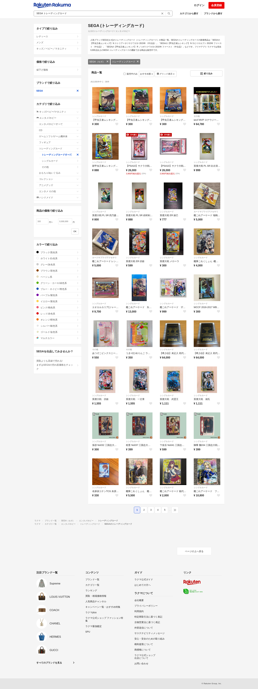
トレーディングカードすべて (60, 154)
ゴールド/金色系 (57, 332)
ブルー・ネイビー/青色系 (57, 289)
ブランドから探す (213, 13)
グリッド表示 (165, 74)
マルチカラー (57, 338)
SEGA (57, 90)
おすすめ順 (146, 74)
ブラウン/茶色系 (57, 270)
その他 (197, 116)
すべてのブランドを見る (49, 662)
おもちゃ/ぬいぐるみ (59, 173)
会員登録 (216, 5)
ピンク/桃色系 (57, 307)
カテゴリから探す (189, 13)
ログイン (199, 5)
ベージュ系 (57, 276)
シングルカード (99, 116)
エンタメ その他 (59, 191)
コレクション (59, 179)
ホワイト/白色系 (57, 258)
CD (59, 130)
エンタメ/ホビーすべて (59, 124)
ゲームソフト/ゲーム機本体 (59, 136)
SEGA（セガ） (99, 61)
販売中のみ (130, 74)
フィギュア (59, 142)
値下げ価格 (57, 69)
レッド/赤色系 (57, 313)
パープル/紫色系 (57, 295)
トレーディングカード (125, 61)
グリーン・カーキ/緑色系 (57, 283)
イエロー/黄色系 (57, 301)
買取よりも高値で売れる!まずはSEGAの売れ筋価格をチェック (57, 364)
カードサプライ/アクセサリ (206, 211)
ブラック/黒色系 (57, 252)
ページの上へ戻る (194, 551)
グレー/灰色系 (57, 264)
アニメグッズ (59, 185)
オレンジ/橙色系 (57, 319)
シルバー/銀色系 (57, 325)
